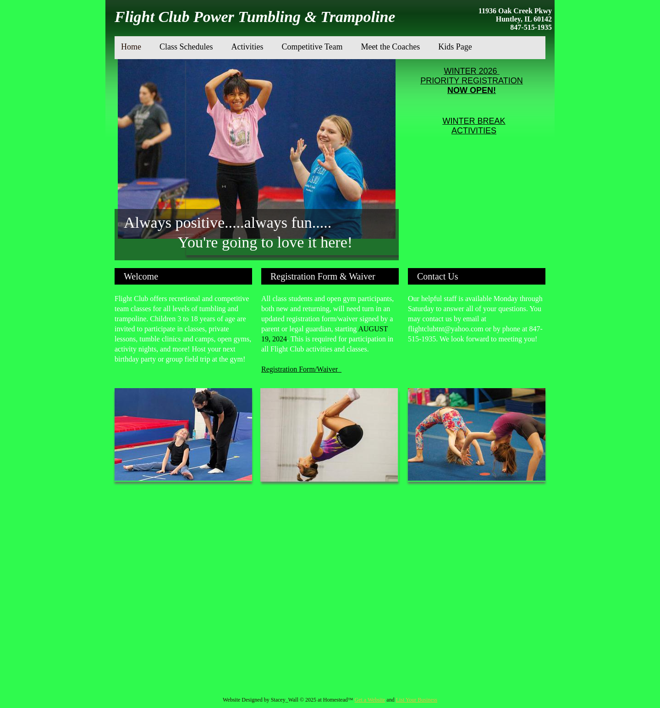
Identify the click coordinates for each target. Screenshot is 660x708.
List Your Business (416, 700)
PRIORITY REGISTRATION (471, 80)
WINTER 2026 (471, 71)
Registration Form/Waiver (301, 369)
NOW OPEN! (471, 90)
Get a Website (370, 700)
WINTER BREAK (473, 121)
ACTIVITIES (473, 130)
